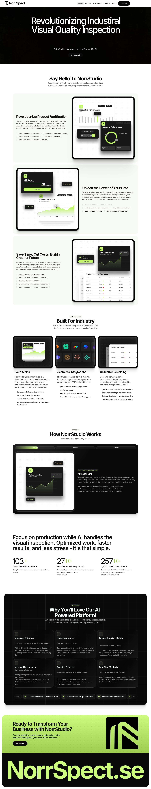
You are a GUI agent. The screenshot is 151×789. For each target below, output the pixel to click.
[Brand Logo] (15, 3)
